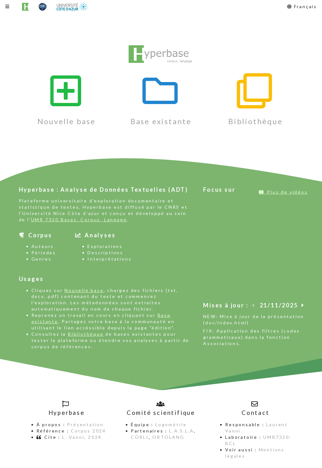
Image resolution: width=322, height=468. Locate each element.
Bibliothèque (86, 334)
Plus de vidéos (283, 192)
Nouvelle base (83, 290)
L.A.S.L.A (181, 430)
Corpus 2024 (88, 430)
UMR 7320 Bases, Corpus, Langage (79, 219)
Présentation (85, 424)
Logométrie (171, 424)
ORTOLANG (168, 437)
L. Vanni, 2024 (82, 437)
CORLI (140, 437)
